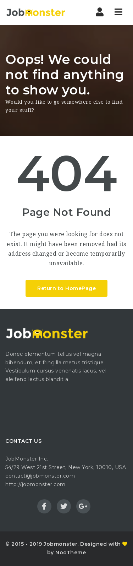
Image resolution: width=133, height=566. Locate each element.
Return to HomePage (66, 288)
